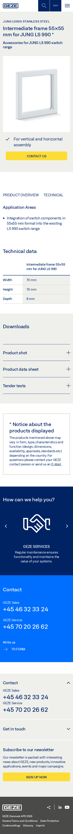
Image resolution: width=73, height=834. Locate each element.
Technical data (58, 195)
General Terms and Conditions (20, 820)
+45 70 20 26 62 (25, 626)
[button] (4, 526)
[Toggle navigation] (67, 5)
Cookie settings (11, 825)
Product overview (21, 195)
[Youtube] (67, 807)
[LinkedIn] (60, 807)
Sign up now (36, 777)
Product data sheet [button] (36, 369)
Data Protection (49, 820)
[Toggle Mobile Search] (44, 5)
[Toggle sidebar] (55, 5)
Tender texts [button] (36, 385)
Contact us (36, 156)
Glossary (28, 825)
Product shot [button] (36, 352)
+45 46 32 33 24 (25, 608)
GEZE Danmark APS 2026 (17, 816)
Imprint (40, 825)
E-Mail (56, 464)
